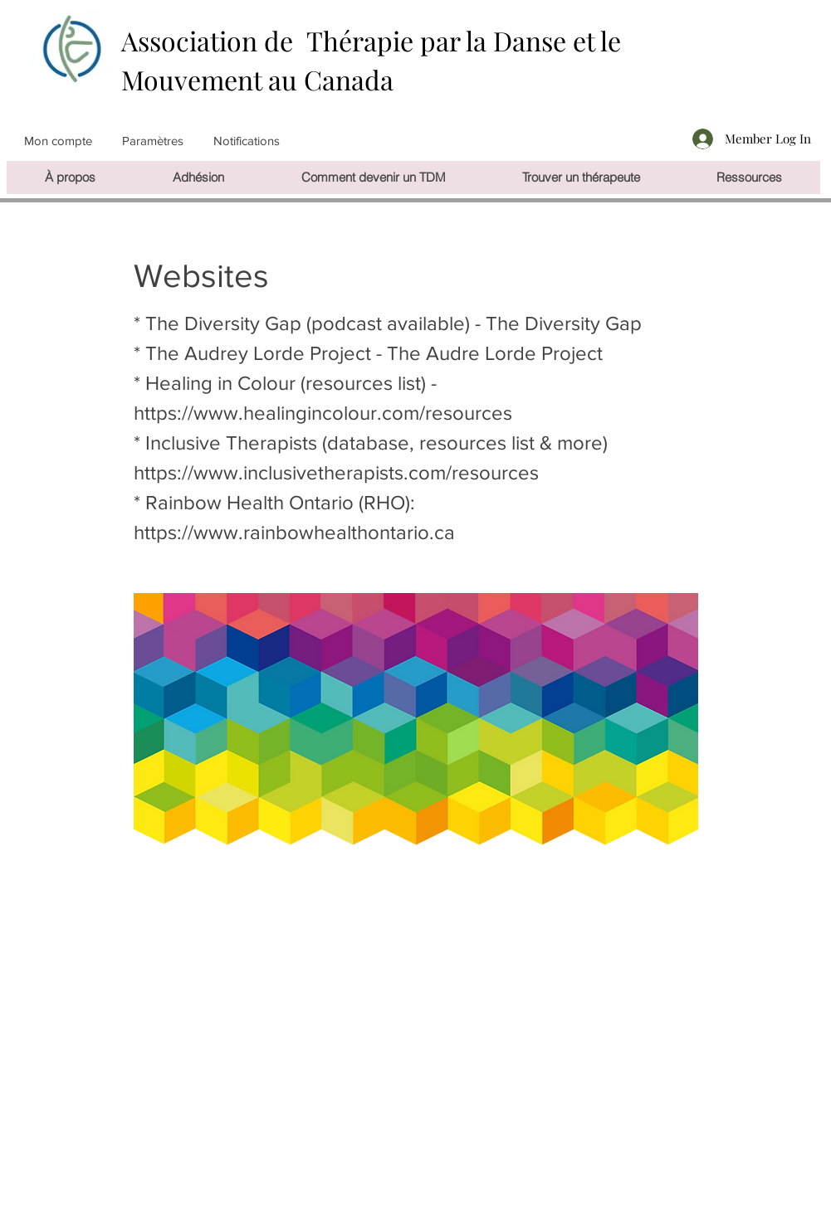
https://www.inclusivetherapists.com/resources (336, 472)
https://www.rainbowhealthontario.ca (294, 532)
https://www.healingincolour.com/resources (323, 412)
